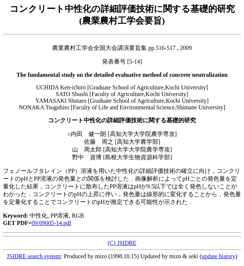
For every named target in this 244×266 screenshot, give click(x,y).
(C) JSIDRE (122, 243)
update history (218, 256)
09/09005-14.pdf (51, 223)
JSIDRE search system (34, 256)
